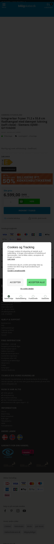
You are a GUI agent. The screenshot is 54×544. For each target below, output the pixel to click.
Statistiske (45, 298)
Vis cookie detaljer (27, 289)
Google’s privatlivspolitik (16, 271)
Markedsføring (21, 298)
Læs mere (11, 259)
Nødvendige (8, 298)
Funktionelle (33, 298)
